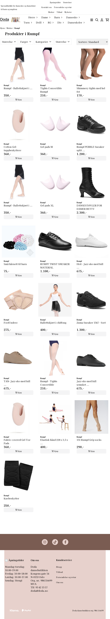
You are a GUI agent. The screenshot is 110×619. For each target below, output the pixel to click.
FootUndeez (10, 322)
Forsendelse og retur (63, 7)
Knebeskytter (11, 498)
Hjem (2, 28)
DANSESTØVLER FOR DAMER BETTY (89, 207)
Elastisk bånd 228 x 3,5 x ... (54, 441)
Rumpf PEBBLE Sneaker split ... (90, 148)
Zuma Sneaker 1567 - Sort (91, 322)
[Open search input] (96, 19)
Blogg (59, 566)
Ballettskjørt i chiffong (53, 322)
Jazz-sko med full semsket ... (86, 382)
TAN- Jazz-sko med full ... (17, 382)
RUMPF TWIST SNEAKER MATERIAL (55, 265)
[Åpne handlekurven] (107, 20)
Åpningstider (55, 2)
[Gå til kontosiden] (101, 20)
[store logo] (10, 19)
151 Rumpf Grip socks (89, 439)
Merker (51, 12)
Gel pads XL (47, 205)
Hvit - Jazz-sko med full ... (90, 265)
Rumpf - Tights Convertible (48, 382)
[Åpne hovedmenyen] (91, 20)
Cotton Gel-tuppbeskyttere (12, 148)
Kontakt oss (46, 7)
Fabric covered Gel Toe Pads (17, 441)
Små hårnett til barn (15, 264)
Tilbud (59, 572)
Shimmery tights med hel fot (91, 89)
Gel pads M (46, 146)
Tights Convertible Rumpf (51, 89)
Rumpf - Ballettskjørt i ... (18, 88)
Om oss (59, 582)
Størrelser (67, 2)
